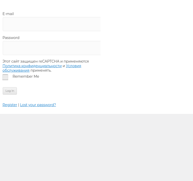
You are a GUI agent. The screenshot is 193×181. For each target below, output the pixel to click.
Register (10, 105)
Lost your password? (38, 105)
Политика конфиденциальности (32, 66)
